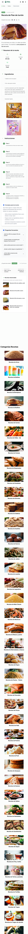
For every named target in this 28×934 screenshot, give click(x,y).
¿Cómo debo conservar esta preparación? (14, 253)
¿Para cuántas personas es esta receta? (14, 245)
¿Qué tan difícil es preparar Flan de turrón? (14, 234)
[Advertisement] (14, 331)
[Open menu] (2, 2)
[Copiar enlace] (18, 20)
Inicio (3, 6)
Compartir (14, 263)
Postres (9, 6)
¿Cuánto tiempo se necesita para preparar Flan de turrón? (14, 240)
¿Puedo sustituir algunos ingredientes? (14, 249)
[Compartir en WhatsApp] (16, 20)
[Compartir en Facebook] (12, 20)
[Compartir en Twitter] (14, 20)
